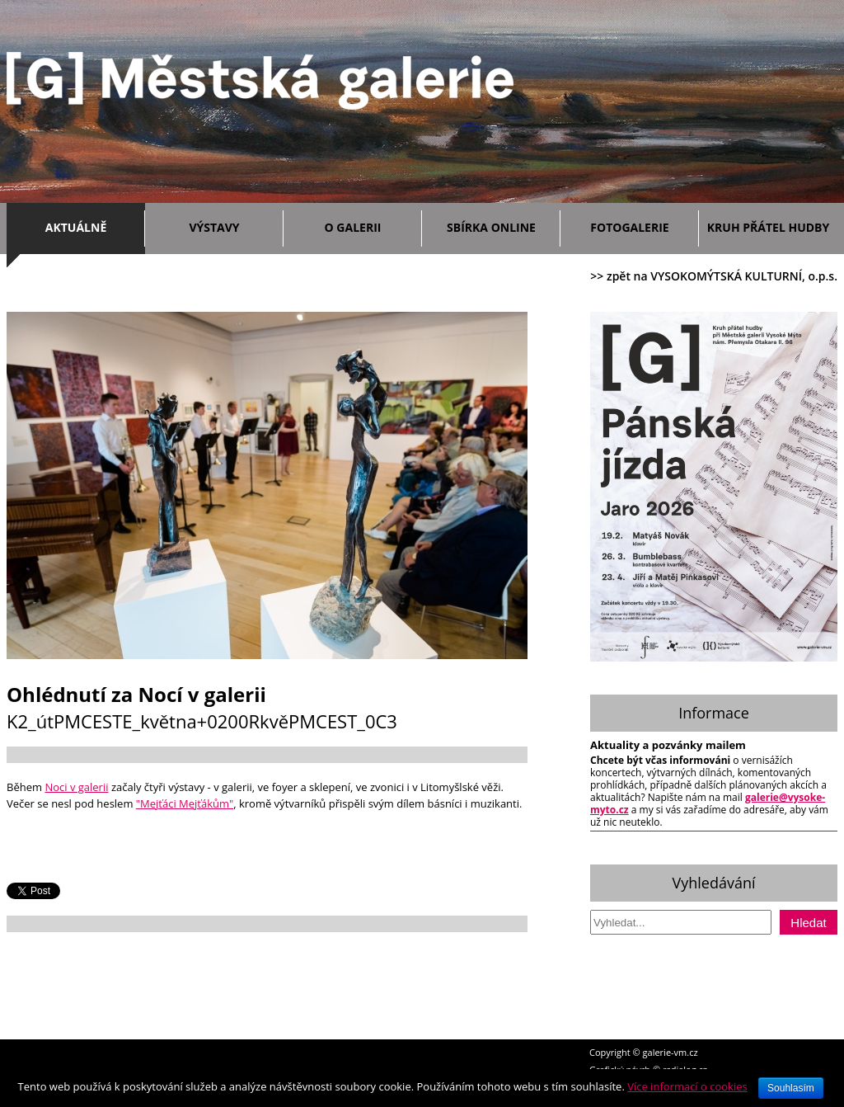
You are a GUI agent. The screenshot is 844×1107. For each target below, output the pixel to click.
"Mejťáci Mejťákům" (184, 803)
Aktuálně (91, 224)
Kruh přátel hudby (768, 227)
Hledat (808, 923)
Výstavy (232, 224)
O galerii (369, 224)
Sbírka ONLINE (491, 227)
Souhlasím (790, 1088)
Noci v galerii (76, 787)
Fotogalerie (629, 227)
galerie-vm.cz (670, 1052)
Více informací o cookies (687, 1086)
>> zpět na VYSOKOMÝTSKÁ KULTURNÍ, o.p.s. (713, 276)
